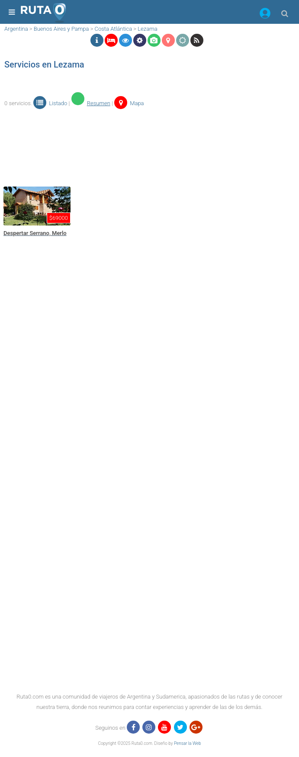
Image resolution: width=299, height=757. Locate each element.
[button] (265, 15)
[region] (147, 147)
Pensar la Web (187, 743)
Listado (50, 103)
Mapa (129, 103)
